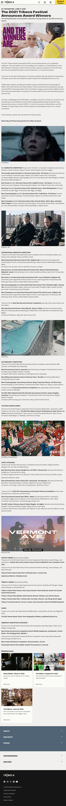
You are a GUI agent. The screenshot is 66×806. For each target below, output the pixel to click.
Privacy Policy (7, 797)
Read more (7, 684)
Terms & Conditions (9, 793)
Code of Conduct (8, 800)
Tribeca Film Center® (9, 790)
